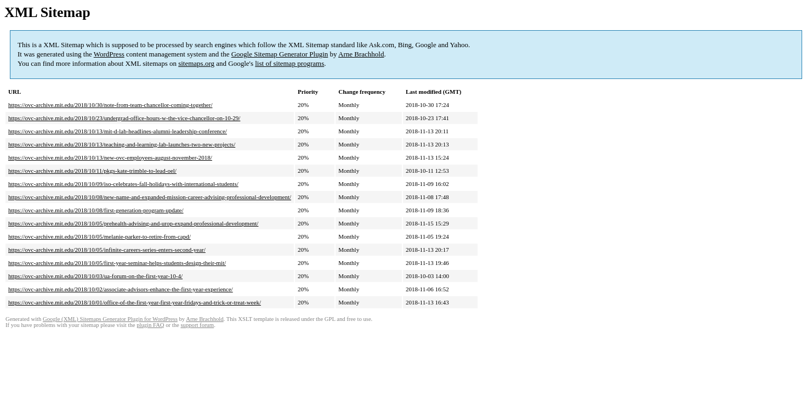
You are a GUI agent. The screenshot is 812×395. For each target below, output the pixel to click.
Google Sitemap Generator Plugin (279, 54)
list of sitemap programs (289, 63)
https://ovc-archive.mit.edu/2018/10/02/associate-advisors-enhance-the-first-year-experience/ (120, 289)
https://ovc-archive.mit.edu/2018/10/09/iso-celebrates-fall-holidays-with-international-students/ (123, 183)
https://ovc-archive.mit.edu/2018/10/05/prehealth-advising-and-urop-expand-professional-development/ (133, 223)
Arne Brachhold (361, 54)
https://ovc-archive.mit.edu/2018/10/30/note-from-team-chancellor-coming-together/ (110, 104)
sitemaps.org (196, 63)
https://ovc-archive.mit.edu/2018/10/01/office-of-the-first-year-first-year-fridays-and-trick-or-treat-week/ (134, 302)
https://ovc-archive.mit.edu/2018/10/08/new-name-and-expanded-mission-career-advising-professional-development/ (149, 197)
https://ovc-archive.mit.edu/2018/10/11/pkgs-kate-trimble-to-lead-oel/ (92, 170)
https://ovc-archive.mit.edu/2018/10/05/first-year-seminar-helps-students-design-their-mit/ (117, 262)
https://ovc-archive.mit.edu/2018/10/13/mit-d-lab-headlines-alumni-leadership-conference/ (117, 131)
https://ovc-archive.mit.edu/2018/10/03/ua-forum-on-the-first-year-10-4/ (95, 276)
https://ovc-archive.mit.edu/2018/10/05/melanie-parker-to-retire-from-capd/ (99, 236)
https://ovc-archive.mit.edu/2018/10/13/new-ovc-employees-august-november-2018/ (110, 157)
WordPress (109, 54)
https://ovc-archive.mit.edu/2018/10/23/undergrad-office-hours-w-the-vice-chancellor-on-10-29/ (124, 118)
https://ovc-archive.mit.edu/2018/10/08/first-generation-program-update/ (96, 210)
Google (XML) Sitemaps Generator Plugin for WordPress (110, 319)
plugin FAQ (150, 325)
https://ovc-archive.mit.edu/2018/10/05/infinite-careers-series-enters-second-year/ (107, 249)
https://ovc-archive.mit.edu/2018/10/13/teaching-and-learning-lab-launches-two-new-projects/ (121, 144)
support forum (197, 325)
